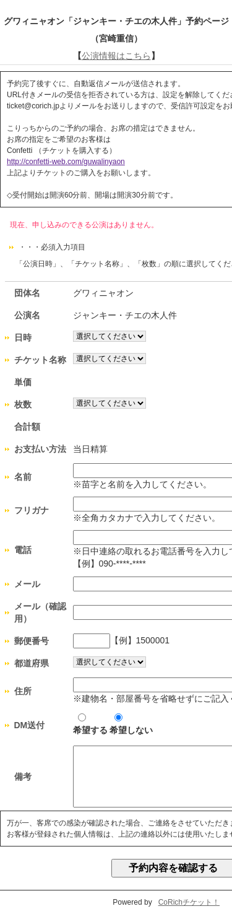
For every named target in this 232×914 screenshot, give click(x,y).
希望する (90, 724)
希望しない (131, 724)
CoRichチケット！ (189, 902)
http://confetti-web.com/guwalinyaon (66, 161)
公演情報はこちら (116, 56)
